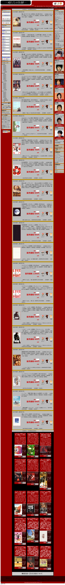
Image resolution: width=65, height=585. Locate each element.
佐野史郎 (42, 354)
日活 (56, 168)
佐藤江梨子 (49, 205)
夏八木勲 (40, 417)
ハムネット (57, 17)
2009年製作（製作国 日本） (24, 539)
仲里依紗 (33, 247)
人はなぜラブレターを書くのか (59, 61)
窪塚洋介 (29, 308)
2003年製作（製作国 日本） (36, 563)
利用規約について (5, 125)
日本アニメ (4, 91)
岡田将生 (24, 247)
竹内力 (38, 333)
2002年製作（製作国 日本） (49, 566)
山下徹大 (33, 310)
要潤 (40, 205)
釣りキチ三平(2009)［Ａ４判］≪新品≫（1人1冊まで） (32, 519)
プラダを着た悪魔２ (59, 11)
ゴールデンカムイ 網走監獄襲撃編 (59, 141)
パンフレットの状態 (6, 120)
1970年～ (5, 70)
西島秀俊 (24, 78)
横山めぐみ (49, 308)
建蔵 (49, 266)
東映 (56, 166)
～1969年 (5, 72)
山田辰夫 (40, 415)
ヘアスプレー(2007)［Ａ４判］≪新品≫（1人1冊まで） (20, 435)
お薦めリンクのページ (59, 172)
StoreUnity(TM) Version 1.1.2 (36, 582)
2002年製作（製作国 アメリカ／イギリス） (35, 480)
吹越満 (30, 186)
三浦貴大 (42, 165)
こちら (38, 580)
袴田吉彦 (43, 375)
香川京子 (27, 187)
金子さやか (31, 376)
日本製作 (3, 73)
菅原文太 (30, 122)
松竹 (56, 167)
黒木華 (36, 119)
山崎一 (26, 16)
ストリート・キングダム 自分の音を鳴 (59, 115)
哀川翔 (25, 396)
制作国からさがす (5, 112)
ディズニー (57, 153)
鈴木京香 (26, 163)
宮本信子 (29, 415)
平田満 (46, 165)
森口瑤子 (33, 353)
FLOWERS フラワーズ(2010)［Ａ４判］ (33, 162)
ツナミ (28, 268)
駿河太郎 (37, 165)
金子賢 (30, 417)
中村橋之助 (39, 207)
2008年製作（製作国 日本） (49, 537)
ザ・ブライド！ (58, 18)
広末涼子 (46, 163)
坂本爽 (26, 376)
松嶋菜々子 (27, 55)
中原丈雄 (26, 417)
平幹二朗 (49, 207)
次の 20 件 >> (39, 9)
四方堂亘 (25, 58)
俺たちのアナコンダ (59, 20)
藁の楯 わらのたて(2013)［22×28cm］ (32, 54)
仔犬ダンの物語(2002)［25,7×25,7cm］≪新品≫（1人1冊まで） (45, 548)
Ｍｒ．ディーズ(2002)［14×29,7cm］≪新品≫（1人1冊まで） (45, 460)
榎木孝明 (37, 143)
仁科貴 (29, 58)
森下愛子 (47, 354)
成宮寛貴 (38, 247)
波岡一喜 (44, 186)
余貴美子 (47, 55)
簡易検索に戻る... (5, 60)
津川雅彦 (49, 78)
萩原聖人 (37, 15)
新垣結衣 (37, 184)
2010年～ (5, 65)
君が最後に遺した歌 (59, 45)
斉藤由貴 (34, 186)
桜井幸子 (31, 266)
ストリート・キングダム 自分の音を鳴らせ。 (59, 41)
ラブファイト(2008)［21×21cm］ (31, 265)
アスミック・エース (59, 158)
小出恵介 (34, 78)
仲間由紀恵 (40, 163)
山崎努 (26, 57)
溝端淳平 (28, 247)
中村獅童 (25, 308)
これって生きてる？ (59, 13)
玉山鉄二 (44, 205)
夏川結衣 (47, 184)
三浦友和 (27, 80)
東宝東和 (56, 162)
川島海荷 (45, 394)
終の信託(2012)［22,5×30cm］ (30, 100)
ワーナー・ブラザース (59, 156)
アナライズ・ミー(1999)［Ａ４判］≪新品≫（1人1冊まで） (45, 493)
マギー (46, 353)
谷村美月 (50, 120)
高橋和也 (36, 57)
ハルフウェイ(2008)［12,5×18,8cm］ (32, 246)
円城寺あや (34, 415)
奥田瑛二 (28, 208)
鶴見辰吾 (47, 79)
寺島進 (44, 207)
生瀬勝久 (28, 79)
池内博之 (32, 143)
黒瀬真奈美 (45, 415)
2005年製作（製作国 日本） (24, 563)
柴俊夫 (42, 79)
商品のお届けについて (6, 119)
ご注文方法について (6, 116)
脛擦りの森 (57, 36)
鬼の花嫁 (57, 43)
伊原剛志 (28, 353)
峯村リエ (37, 354)
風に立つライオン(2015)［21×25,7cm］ (32, 14)
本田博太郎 (31, 57)
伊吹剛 (40, 57)
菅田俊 (48, 186)
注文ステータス (62, 7)
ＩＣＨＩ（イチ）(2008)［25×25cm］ (32, 307)
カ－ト (49, 7)
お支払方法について (6, 118)
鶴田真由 (25, 207)
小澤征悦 (32, 187)
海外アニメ (4, 82)
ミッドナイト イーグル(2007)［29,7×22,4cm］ (34, 374)
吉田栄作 (38, 375)
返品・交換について (6, 121)
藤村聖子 (41, 266)
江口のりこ (27, 354)
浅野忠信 (26, 101)
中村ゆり (47, 141)
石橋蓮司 (30, 16)
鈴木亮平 (42, 15)
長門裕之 (30, 166)
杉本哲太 (44, 308)
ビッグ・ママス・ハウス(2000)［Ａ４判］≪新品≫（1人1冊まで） (20, 493)
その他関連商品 (5, 100)
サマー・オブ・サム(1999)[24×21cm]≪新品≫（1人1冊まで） (32, 493)
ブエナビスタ (57, 157)
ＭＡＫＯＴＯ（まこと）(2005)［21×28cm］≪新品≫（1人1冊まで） (20, 548)
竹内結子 (50, 76)
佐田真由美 (38, 308)
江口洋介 (42, 226)
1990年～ (5, 68)
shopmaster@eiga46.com (60, 6)
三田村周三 (39, 289)
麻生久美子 (25, 122)
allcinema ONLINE (58, 147)
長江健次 (50, 57)
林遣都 (47, 265)
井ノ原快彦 (27, 165)
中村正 (30, 120)
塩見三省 (26, 166)
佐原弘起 (41, 376)
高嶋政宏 (24, 79)
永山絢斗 (42, 55)
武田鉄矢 (33, 79)
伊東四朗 (42, 353)
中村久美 (37, 101)
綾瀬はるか (50, 307)
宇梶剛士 (39, 78)
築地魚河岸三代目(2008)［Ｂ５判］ (31, 351)
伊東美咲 (31, 394)
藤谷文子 (47, 15)
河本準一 (32, 165)
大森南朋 (48, 375)
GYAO (56, 150)
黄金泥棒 (57, 38)
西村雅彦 (42, 143)
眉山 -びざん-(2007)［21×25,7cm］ (31, 414)
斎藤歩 (37, 310)
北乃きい (49, 246)
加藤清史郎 (41, 141)
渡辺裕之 (36, 141)
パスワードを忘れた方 (6, 20)
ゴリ (37, 205)
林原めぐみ (26, 120)
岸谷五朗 (32, 55)
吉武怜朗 (39, 186)
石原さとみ (26, 15)
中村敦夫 (37, 187)
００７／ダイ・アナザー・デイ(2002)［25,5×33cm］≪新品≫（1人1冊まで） (32, 460)
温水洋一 (27, 143)
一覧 (4, 101)
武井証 (26, 186)
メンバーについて (5, 123)
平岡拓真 (40, 120)
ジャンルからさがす (6, 113)
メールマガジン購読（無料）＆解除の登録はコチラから (6, 107)
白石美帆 (43, 247)
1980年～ (5, 69)
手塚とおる (42, 310)
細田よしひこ (31, 101)
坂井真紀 (33, 36)
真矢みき (36, 394)
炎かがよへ (57, 37)
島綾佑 (29, 310)
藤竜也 (45, 376)
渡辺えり (25, 310)
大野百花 (46, 119)
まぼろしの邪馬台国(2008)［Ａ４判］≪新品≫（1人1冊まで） (45, 519)
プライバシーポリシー (6, 124)
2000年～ (5, 66)
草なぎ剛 (32, 184)
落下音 (56, 19)
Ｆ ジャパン (33, 268)
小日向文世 (33, 207)
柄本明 (27, 141)
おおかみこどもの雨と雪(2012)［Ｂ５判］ (33, 118)
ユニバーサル (57, 155)
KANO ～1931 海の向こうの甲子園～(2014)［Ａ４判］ (37, 35)
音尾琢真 (45, 57)
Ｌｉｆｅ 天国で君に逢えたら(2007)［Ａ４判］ (35, 393)
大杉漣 (26, 356)
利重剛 (33, 308)
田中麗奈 (35, 163)
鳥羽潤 (45, 266)
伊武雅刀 (37, 55)
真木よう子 (31, 15)
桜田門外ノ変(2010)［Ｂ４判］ (30, 140)
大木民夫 (35, 120)
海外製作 (3, 64)
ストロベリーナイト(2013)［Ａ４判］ (32, 76)
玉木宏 (33, 375)
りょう (29, 207)
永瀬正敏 (28, 36)
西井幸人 (41, 119)
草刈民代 (46, 100)
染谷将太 (38, 79)
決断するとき (58, 24)
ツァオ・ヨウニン (40, 36)
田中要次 (44, 78)
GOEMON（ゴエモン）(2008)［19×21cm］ (33, 204)
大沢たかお (46, 36)
